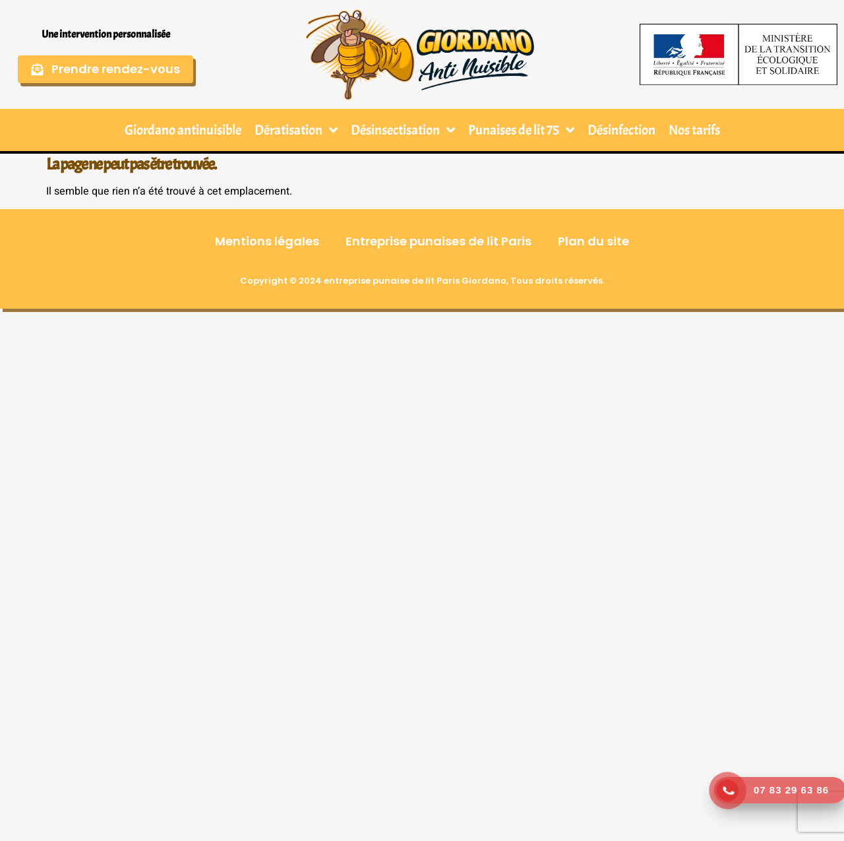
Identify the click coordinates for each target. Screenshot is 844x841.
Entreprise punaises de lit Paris (438, 241)
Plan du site (593, 241)
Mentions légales (267, 241)
